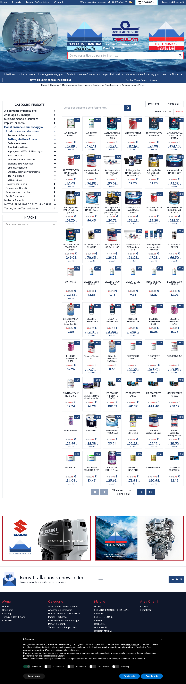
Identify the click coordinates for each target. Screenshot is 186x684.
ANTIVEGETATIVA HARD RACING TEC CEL (71, 173)
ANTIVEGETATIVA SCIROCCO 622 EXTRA (175, 210)
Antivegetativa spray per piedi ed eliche (153, 247)
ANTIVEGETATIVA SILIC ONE (92, 246)
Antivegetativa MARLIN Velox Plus (91, 210)
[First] (95, 492)
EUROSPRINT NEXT (133, 357)
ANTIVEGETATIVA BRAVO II (133, 134)
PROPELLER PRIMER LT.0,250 (91, 469)
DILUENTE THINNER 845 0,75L (71, 359)
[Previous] (104, 492)
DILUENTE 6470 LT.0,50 (112, 283)
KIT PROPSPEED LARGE (133, 394)
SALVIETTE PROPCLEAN (174, 469)
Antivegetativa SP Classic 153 (112, 246)
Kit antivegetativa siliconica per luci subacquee (91, 396)
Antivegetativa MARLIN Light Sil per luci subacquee (71, 210)
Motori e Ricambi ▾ (172, 74)
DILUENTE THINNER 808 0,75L (153, 321)
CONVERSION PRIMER (174, 246)
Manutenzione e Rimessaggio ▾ (143, 74)
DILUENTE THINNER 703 (133, 320)
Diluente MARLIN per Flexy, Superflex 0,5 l (70, 321)
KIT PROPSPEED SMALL (174, 394)
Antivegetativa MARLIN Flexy (174, 171)
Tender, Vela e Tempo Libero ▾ (141, 80)
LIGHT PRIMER (70, 430)
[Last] (150, 492)
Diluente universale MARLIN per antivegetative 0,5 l (112, 359)
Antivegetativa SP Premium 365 (133, 247)
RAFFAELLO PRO (153, 467)
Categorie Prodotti (30, 104)
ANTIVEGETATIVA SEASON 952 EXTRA (71, 247)
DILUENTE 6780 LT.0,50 (174, 283)
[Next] (141, 492)
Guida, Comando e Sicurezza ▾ (83, 74)
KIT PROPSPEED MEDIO (153, 394)
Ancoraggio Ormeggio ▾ (51, 74)
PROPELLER (70, 467)
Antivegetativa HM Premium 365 (112, 173)
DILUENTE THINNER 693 (91, 320)
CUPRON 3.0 (70, 282)
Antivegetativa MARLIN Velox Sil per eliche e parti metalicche (112, 210)
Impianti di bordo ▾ (113, 74)
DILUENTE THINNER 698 (112, 320)
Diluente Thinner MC (91, 357)
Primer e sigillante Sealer (153, 431)
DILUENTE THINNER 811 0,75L (174, 321)
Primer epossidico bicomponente (174, 433)
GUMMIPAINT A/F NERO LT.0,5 (71, 394)
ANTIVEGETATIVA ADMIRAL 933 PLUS (112, 136)
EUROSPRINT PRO (154, 357)
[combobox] (125, 55)
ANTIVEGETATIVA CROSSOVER (154, 134)
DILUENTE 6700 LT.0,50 (153, 283)
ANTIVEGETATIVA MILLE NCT (154, 208)
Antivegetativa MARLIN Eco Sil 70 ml (153, 173)
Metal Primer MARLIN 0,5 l (112, 431)
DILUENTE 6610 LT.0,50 (133, 283)
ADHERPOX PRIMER (91, 134)
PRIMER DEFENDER (133, 431)
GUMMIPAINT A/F (174, 356)
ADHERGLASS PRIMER (70, 134)
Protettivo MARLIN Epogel (112, 469)
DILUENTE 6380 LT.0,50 (91, 283)
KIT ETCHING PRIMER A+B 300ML (112, 396)
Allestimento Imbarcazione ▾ (19, 74)
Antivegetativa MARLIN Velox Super (133, 210)
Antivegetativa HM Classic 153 (91, 171)
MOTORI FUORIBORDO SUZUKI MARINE (51, 80)
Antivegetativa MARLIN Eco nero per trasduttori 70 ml (133, 173)
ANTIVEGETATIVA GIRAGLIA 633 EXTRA (175, 136)
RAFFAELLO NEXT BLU (133, 469)
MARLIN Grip (91, 430)
